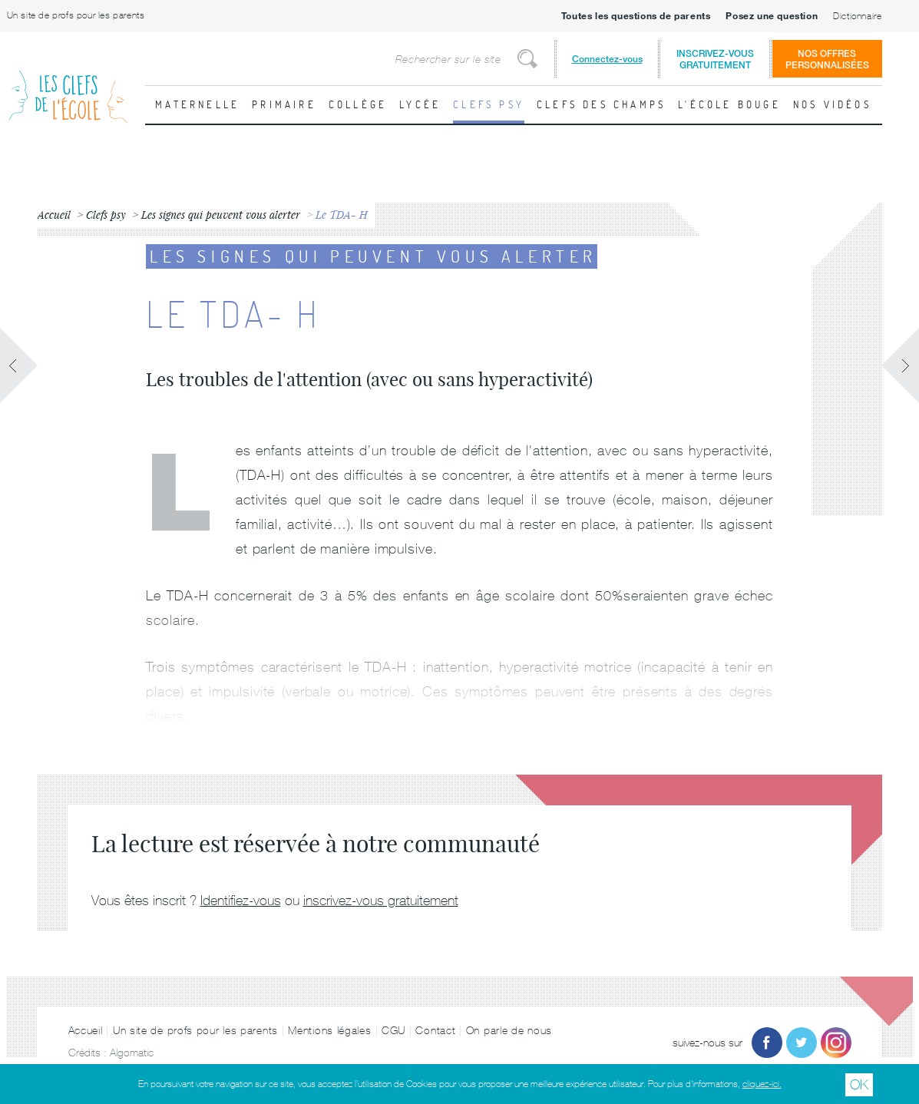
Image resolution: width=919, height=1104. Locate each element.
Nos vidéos (832, 104)
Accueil (85, 1030)
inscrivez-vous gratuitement (380, 900)
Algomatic (132, 1052)
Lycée (420, 104)
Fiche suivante (900, 365)
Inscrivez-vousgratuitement (715, 59)
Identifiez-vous (240, 900)
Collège (358, 104)
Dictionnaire (857, 16)
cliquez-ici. (762, 1084)
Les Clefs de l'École (68, 85)
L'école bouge (729, 104)
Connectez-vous (607, 58)
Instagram (836, 1042)
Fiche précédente (19, 365)
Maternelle (197, 104)
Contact (435, 1030)
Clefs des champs (601, 104)
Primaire (284, 104)
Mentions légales (329, 1030)
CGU (393, 1030)
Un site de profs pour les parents (76, 15)
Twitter (801, 1042)
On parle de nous (509, 1030)
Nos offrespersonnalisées (827, 59)
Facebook (767, 1042)
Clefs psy (488, 104)
